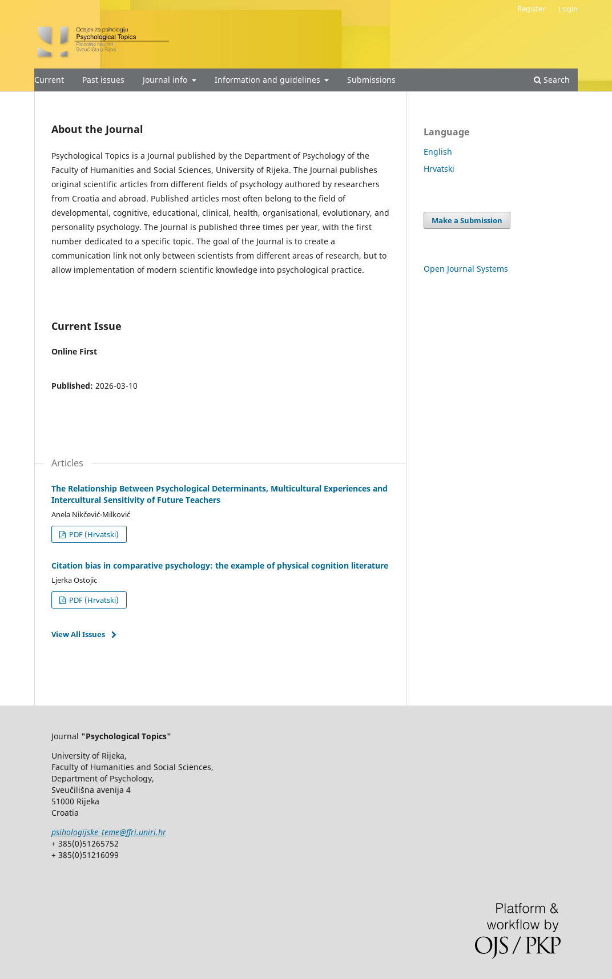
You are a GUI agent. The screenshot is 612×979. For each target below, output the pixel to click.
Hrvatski (439, 168)
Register (531, 8)
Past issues (103, 79)
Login (568, 8)
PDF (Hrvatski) (93, 534)
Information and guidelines (269, 79)
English (438, 151)
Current (49, 79)
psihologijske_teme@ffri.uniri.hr (108, 832)
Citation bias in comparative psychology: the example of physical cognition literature (219, 565)
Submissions (371, 79)
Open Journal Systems (466, 268)
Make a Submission (467, 220)
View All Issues (78, 634)
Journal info (166, 79)
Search (552, 79)
